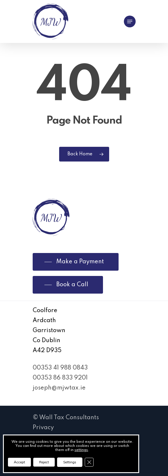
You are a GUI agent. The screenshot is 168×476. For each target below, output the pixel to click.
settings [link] (81, 450)
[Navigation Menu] (130, 21)
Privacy (43, 428)
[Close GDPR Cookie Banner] (89, 462)
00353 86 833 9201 (60, 378)
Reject (44, 462)
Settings (69, 462)
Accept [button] (19, 462)
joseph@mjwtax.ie (59, 388)
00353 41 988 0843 (60, 368)
